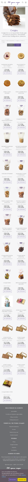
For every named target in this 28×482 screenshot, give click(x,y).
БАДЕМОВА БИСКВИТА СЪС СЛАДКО (7, 65)
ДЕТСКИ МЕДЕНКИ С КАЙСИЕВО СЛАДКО (7, 311)
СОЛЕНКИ (10, 44)
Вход (14, 441)
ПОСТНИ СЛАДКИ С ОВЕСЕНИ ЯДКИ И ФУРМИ (21, 201)
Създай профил (14, 444)
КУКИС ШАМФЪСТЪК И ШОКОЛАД (21, 92)
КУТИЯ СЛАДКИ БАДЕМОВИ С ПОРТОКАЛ (21, 338)
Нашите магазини (14, 426)
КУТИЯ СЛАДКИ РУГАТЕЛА (21, 365)
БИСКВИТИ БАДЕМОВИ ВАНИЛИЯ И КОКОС (21, 147)
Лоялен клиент (14, 435)
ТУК (15, 457)
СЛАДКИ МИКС (7, 282)
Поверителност (14, 419)
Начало (3, 40)
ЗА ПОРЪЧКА (7, 73)
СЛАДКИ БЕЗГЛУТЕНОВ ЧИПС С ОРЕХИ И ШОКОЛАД (21, 229)
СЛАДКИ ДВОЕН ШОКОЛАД (21, 256)
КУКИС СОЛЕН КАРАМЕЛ (7, 92)
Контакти (14, 450)
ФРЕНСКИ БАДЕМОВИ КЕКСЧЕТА (21, 283)
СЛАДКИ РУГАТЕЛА (21, 119)
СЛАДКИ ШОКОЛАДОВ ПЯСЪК (7, 120)
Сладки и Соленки (20, 40)
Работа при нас (14, 432)
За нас (14, 429)
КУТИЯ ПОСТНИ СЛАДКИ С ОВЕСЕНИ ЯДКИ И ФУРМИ (7, 338)
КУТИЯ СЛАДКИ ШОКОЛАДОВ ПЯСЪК (7, 365)
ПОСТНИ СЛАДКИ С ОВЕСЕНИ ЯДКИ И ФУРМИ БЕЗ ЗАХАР (7, 229)
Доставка (14, 411)
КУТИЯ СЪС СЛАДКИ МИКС (21, 311)
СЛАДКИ (18, 44)
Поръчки (14, 447)
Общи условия (14, 417)
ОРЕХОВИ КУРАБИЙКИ (7, 173)
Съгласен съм (22, 479)
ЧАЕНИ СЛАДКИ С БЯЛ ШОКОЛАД (7, 201)
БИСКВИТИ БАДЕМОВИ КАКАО (7, 147)
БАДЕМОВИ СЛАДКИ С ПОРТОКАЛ (21, 174)
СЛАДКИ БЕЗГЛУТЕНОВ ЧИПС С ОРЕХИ (7, 256)
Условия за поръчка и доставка (14, 414)
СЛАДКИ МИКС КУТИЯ (7, 392)
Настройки (12, 479)
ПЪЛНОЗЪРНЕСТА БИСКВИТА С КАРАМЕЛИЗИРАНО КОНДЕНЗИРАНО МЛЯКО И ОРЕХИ (21, 65)
